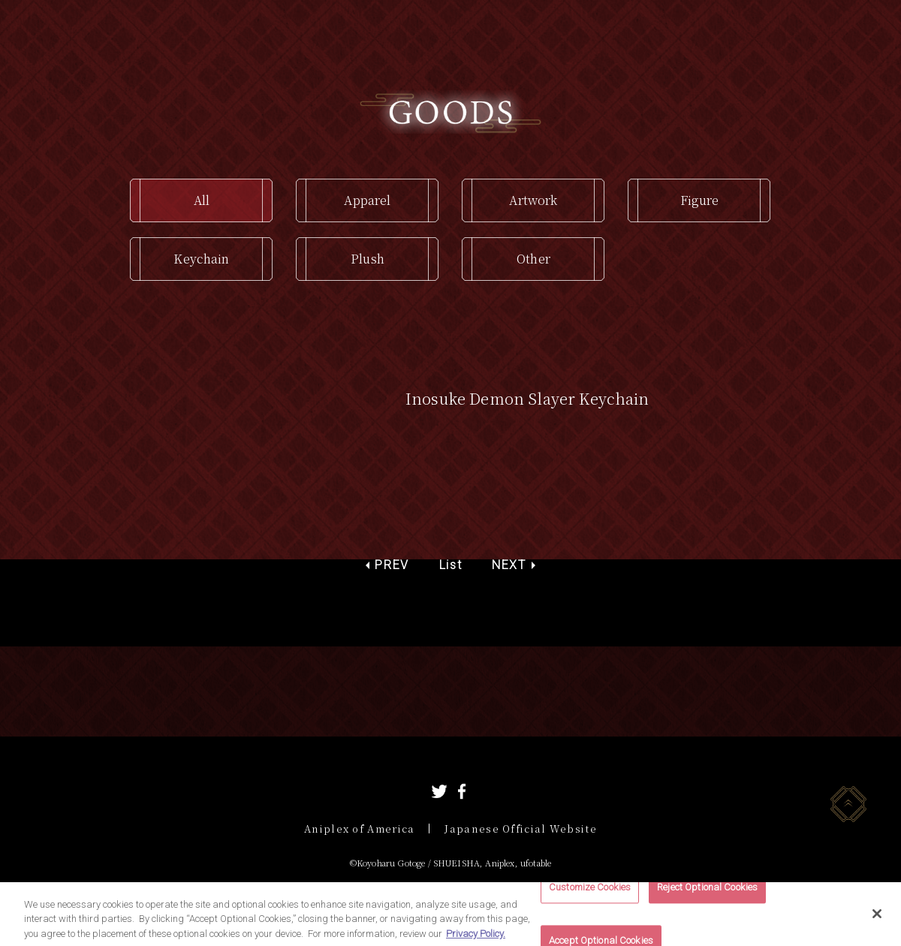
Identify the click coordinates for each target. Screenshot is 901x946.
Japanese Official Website (520, 828)
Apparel (367, 200)
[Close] (876, 919)
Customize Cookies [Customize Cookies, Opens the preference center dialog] (590, 893)
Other (533, 258)
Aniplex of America (359, 828)
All (201, 200)
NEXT (509, 565)
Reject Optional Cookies (707, 893)
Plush (367, 258)
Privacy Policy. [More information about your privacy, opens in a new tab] (475, 939)
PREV (391, 565)
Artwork (533, 200)
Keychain (201, 258)
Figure (699, 200)
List (450, 565)
